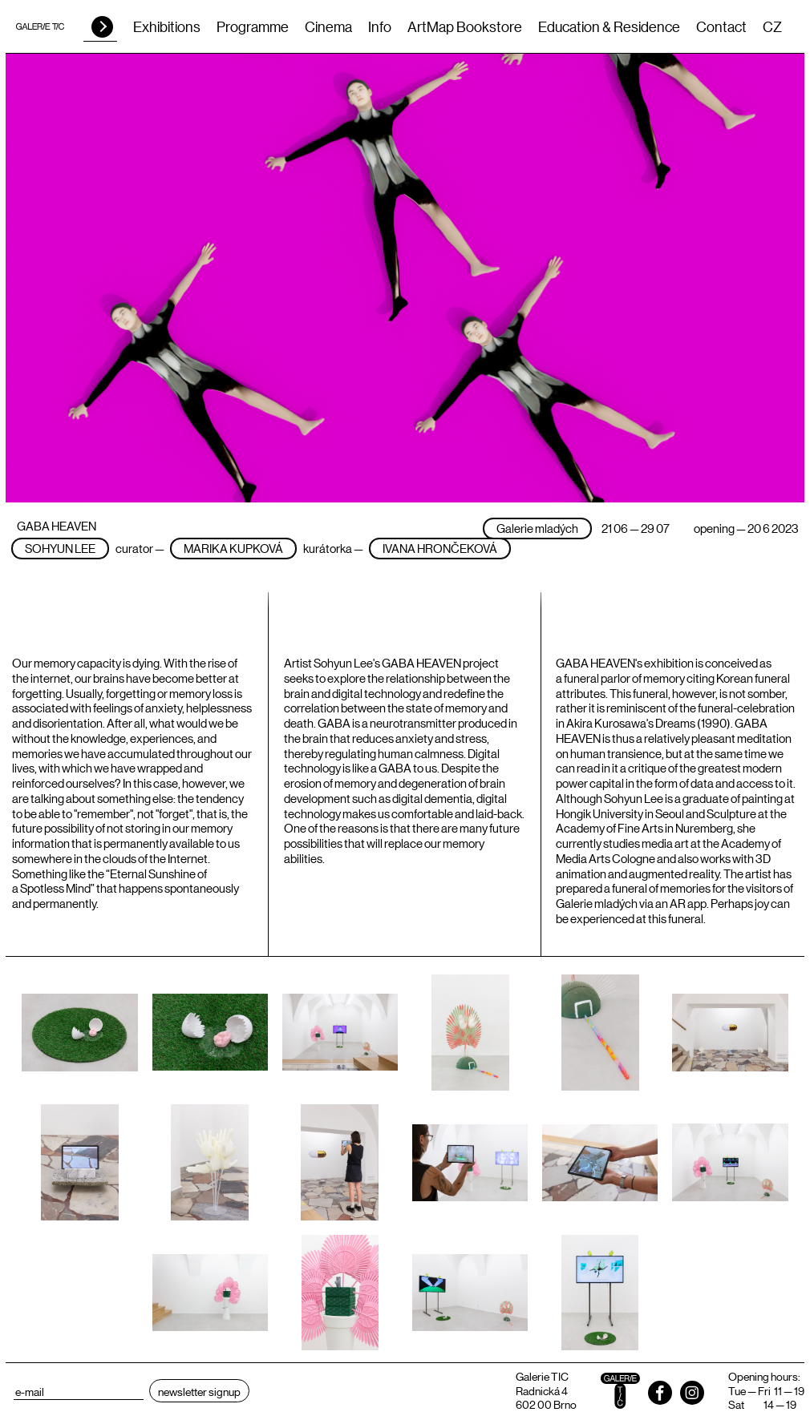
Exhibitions (166, 26)
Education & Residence (609, 26)
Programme (253, 26)
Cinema (328, 26)
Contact (721, 26)
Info (379, 26)
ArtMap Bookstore (464, 26)
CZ (772, 26)
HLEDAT (102, 27)
